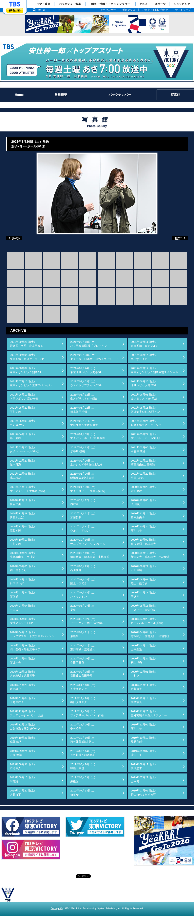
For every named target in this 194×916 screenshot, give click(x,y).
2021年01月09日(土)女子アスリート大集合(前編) (87, 488)
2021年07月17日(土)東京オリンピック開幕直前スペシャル (154, 370)
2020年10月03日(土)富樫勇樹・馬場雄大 (143, 541)
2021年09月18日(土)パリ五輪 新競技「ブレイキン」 (90, 343)
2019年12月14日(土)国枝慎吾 (143, 700)
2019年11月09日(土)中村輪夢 (82, 726)
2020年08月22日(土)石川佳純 (143, 568)
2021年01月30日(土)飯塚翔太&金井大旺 (82, 475)
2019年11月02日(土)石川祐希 (143, 726)
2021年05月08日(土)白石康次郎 (22, 422)
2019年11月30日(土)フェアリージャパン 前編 (87, 713)
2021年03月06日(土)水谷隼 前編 (143, 449)
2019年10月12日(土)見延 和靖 (143, 739)
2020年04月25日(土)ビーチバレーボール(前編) (147, 621)
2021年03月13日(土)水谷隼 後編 (82, 449)
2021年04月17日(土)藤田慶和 (22, 436)
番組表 (14, 10)
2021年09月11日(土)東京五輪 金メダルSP (145, 343)
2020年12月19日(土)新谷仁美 (22, 502)
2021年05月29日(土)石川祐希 (22, 409)
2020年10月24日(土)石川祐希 (143, 528)
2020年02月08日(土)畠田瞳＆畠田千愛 (82, 673)
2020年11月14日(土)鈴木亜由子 (143, 515)
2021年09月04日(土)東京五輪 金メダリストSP (27, 356)
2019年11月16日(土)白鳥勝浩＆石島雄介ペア (25, 726)
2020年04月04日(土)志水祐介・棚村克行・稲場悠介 (150, 634)
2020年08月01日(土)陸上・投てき (143, 581)
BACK (15, 238)
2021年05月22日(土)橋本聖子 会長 (82, 409)
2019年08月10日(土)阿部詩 (22, 779)
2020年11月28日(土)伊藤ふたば (22, 515)
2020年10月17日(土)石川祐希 (22, 541)
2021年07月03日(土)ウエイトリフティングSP (86, 383)
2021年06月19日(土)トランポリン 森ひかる (24, 396)
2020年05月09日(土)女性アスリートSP (22, 621)
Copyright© (57, 908)
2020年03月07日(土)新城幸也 (22, 660)
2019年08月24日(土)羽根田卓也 (82, 766)
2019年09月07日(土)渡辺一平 (143, 753)
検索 (42, 9)
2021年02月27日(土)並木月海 (22, 462)
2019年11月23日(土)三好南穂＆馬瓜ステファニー (149, 713)
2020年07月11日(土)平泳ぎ (143, 594)
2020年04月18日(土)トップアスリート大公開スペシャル (32, 634)
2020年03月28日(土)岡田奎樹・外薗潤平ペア (25, 647)
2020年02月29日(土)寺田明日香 (82, 660)
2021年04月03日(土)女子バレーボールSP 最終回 (87, 436)
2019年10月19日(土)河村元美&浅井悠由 (82, 739)
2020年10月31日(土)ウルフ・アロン (82, 528)
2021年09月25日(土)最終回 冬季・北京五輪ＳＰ (28, 343)
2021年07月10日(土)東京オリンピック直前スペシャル (30, 383)
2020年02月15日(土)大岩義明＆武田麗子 (22, 673)
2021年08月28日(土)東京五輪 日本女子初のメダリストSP (94, 356)
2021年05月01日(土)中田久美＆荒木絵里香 (84, 422)
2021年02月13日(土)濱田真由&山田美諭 (143, 462)
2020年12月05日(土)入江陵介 (143, 502)
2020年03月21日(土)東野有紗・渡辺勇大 (82, 647)
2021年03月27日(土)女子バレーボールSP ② (145, 436)
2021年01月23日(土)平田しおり (143, 475)
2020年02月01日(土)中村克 (143, 673)
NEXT (173, 238)
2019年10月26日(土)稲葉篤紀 (22, 739)
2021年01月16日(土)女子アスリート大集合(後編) (27, 488)
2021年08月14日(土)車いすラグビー (143, 356)
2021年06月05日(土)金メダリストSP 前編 (144, 396)
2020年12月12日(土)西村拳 (82, 502)
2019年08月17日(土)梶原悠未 (143, 766)
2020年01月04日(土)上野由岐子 (22, 700)
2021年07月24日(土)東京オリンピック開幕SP (86, 370)
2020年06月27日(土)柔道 (82, 607)
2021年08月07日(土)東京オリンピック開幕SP (25, 370)
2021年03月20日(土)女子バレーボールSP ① (24, 449)
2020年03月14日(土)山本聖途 (143, 647)
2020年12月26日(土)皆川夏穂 (143, 488)
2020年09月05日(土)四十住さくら (22, 568)
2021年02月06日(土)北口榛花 (22, 475)
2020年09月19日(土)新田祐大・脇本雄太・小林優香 (89, 554)
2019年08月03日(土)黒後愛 (82, 779)
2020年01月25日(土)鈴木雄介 (22, 687)
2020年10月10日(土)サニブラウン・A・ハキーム (87, 541)
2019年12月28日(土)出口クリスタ (82, 700)
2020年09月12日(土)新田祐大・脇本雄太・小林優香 (150, 554)
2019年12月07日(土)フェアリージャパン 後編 (26, 713)
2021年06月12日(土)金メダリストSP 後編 (83, 396)
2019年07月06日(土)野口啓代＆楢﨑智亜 (143, 792)
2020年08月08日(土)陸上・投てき (82, 581)
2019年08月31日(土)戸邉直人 (22, 766)
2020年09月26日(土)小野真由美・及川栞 (22, 554)
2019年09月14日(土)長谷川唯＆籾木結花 (82, 753)
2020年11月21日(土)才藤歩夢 (82, 515)
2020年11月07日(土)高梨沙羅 (22, 528)
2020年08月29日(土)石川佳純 (82, 568)
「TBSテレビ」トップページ (15, 4)
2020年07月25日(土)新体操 (22, 594)
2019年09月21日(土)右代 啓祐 (22, 753)
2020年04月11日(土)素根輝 (82, 634)
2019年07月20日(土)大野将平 (22, 792)
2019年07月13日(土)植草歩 (82, 792)
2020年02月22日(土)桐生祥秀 (143, 660)
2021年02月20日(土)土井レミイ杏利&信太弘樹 (86, 462)
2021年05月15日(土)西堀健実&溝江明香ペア (145, 409)
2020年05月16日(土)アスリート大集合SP (144, 607)
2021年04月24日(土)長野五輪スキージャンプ (146, 422)
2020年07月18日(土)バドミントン (82, 594)
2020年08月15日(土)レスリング (22, 581)
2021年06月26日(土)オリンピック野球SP (144, 383)
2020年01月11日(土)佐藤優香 (143, 687)
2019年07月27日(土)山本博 (143, 779)
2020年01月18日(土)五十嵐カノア (82, 687)
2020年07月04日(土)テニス (22, 607)
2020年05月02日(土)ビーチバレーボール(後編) (86, 621)
